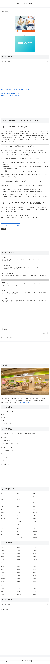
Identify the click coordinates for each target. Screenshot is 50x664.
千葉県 (2, 559)
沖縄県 (34, 594)
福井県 (2, 566)
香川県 (18, 585)
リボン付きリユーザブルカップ (9, 444)
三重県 (2, 572)
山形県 (2, 553)
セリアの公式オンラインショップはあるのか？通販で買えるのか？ (18, 433)
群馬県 (18, 556)
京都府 (34, 572)
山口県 (34, 581)
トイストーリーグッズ (7, 450)
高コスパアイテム (6, 454)
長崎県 (2, 591)
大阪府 (2, 575)
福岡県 (18, 588)
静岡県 (18, 569)
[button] (47, 61)
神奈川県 (35, 559)
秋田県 (34, 550)
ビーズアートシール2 (6, 447)
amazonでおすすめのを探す (11, 95)
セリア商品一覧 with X (25, 402)
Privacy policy (4, 609)
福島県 (18, 553)
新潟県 (2, 563)
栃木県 (2, 556)
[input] (25, 61)
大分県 (34, 591)
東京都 (18, 559)
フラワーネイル (5, 440)
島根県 (34, 578)
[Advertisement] (25, 76)
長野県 (34, 566)
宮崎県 (2, 594)
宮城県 (18, 550)
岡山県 (2, 581)
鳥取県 (18, 578)
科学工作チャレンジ (6, 464)
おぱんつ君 (4, 457)
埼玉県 (34, 556)
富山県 (18, 563)
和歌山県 (3, 578)
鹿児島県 (19, 594)
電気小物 (3, 228)
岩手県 (2, 550)
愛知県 (34, 569)
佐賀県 (34, 588)
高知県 (2, 588)
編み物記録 (4, 437)
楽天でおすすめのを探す (10, 93)
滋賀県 (18, 572)
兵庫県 (18, 575)
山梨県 (18, 566)
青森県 (34, 547)
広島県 (18, 581)
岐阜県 (2, 569)
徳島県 (2, 585)
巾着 (2, 460)
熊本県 (18, 591)
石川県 (34, 563)
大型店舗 (3, 547)
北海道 (18, 547)
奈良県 (34, 575)
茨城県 (34, 553)
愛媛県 (34, 585)
